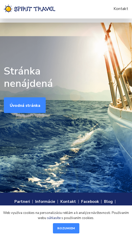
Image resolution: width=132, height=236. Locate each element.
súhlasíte (54, 218)
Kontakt (121, 9)
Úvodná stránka (25, 105)
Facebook (90, 201)
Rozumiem (66, 228)
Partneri (22, 201)
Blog (108, 201)
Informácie (45, 201)
